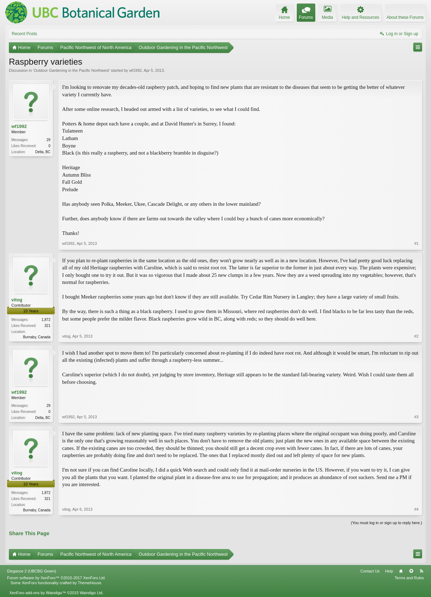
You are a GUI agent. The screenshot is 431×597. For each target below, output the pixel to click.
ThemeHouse (89, 583)
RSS (421, 571)
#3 (416, 417)
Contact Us (370, 571)
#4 (416, 509)
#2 (416, 336)
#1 (416, 243)
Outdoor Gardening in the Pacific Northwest (71, 70)
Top (411, 571)
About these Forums (405, 17)
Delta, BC (42, 152)
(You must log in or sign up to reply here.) (386, 523)
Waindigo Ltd (91, 593)
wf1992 (135, 70)
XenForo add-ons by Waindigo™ (37, 593)
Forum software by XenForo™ (56, 578)
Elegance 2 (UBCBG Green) (31, 571)
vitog (16, 299)
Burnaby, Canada (36, 337)
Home (400, 571)
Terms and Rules (409, 578)
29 (48, 140)
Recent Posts (24, 33)
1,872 (46, 320)
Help (389, 571)
